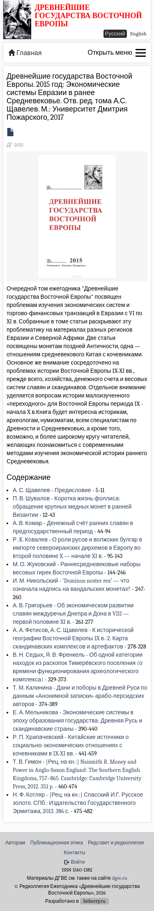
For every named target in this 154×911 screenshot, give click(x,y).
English (138, 33)
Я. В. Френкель (65, 654)
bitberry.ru (94, 901)
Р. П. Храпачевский (38, 737)
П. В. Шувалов (31, 498)
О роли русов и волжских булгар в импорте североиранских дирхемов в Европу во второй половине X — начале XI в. (77, 548)
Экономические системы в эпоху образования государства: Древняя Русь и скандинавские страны (77, 720)
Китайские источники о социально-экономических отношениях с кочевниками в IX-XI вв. (71, 745)
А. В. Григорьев (33, 605)
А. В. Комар (27, 523)
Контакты (74, 852)
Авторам (15, 843)
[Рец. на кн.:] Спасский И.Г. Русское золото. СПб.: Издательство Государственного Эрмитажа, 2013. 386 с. (78, 803)
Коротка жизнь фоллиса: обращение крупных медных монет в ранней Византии (72, 506)
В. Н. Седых (28, 654)
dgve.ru (119, 878)
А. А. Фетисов (30, 630)
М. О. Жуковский (34, 564)
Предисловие (73, 490)
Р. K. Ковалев (30, 539)
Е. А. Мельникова (35, 712)
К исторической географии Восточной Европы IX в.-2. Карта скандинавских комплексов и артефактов (73, 638)
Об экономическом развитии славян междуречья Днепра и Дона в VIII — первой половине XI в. (73, 613)
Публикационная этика (56, 843)
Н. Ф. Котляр (29, 794)
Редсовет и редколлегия (116, 843)
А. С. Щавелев (31, 490)
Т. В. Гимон (27, 761)
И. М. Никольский (35, 580)
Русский (115, 33)
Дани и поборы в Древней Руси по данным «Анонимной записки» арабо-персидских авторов (80, 696)
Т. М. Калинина (32, 687)
